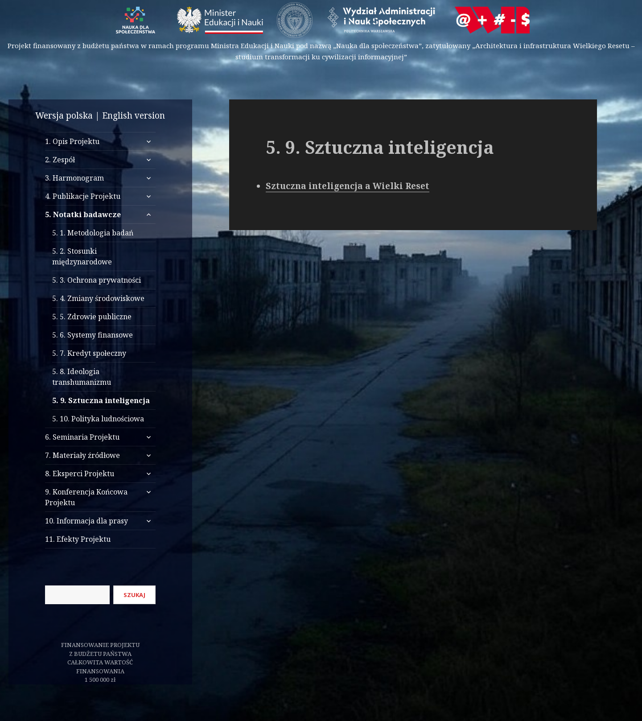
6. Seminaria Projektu (82, 437)
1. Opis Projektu (72, 141)
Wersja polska (64, 115)
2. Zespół (60, 160)
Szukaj (134, 595)
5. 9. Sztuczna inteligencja (101, 400)
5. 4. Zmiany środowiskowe (98, 298)
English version (133, 115)
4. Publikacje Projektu (82, 196)
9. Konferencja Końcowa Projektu (86, 497)
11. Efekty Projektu (78, 539)
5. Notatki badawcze (83, 214)
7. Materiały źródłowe (82, 455)
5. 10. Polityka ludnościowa (98, 419)
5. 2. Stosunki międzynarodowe (82, 256)
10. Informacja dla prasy (86, 521)
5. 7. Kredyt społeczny (89, 353)
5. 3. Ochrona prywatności (96, 280)
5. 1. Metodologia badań (92, 233)
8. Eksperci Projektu (79, 473)
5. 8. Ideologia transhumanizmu (81, 377)
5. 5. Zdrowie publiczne (92, 316)
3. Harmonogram (74, 178)
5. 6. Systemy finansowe (92, 335)
